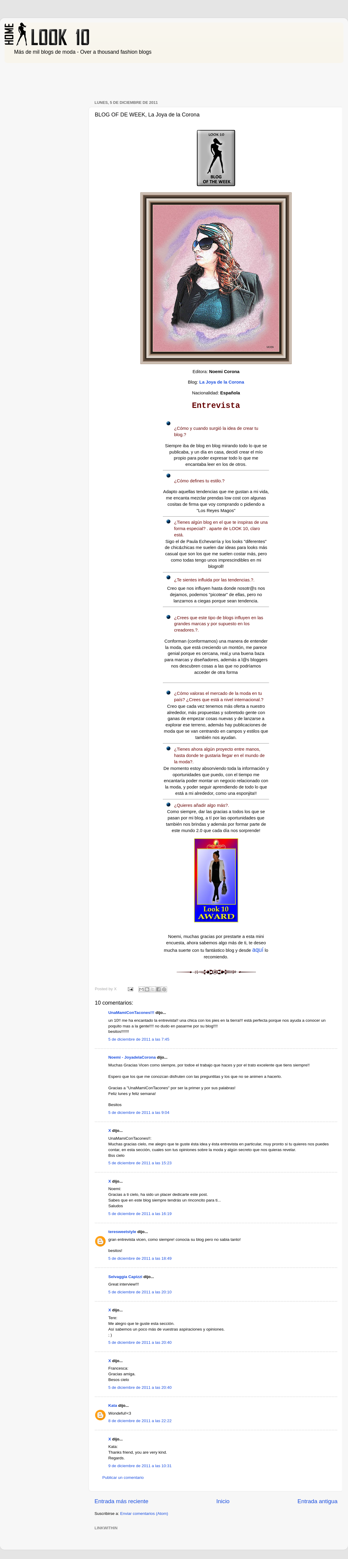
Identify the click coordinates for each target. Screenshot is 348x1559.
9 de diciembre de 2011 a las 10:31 (140, 1466)
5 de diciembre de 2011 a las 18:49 (140, 1258)
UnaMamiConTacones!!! (131, 1012)
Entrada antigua (318, 1501)
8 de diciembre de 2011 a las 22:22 (140, 1421)
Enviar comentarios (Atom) (144, 1513)
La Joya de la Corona (221, 382)
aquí (258, 950)
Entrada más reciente (121, 1501)
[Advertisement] (113, 78)
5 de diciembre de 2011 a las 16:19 (140, 1213)
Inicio (223, 1501)
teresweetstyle (122, 1231)
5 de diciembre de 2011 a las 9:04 (138, 1112)
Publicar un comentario (123, 1477)
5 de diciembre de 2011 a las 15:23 (140, 1163)
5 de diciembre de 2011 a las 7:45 (138, 1039)
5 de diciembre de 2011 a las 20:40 (140, 1342)
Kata (112, 1405)
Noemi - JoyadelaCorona (132, 1057)
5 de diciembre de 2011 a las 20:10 (140, 1292)
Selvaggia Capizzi (125, 1276)
